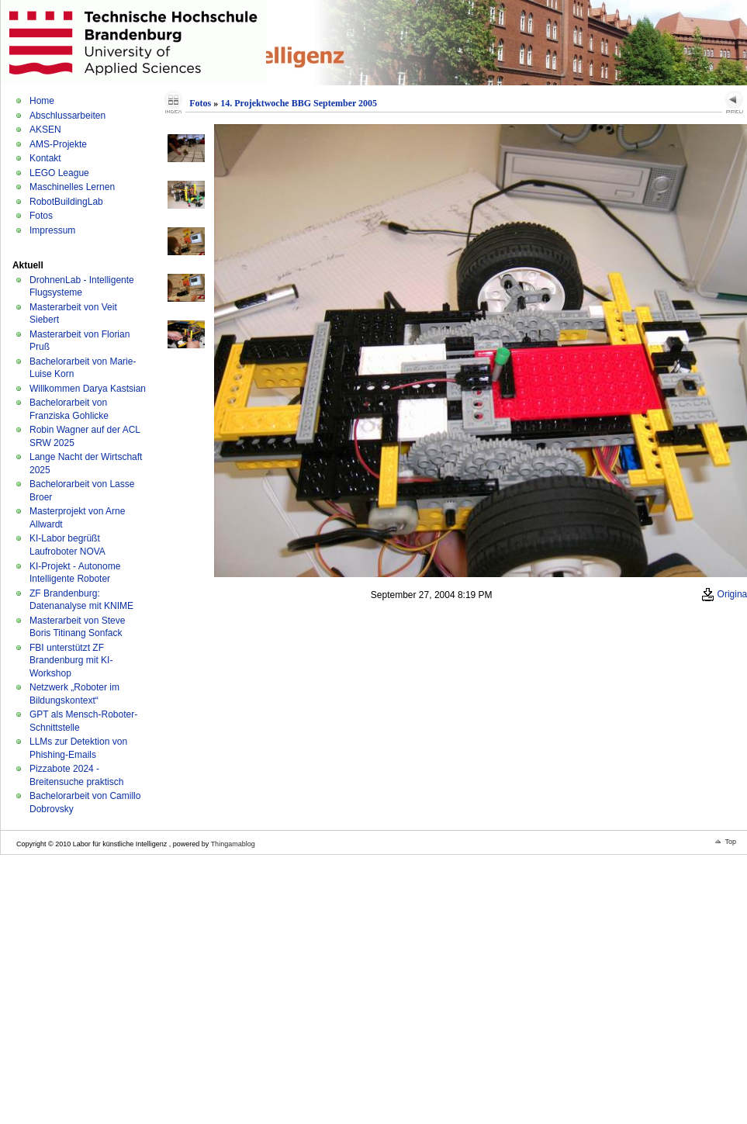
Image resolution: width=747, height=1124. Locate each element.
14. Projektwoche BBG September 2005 (298, 103)
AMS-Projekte (58, 144)
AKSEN (45, 129)
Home (41, 100)
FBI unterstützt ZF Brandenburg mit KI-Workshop (70, 660)
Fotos (41, 215)
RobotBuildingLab (66, 201)
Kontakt (45, 158)
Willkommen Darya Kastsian (87, 388)
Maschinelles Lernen (72, 187)
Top (730, 842)
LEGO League (59, 173)
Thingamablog (233, 844)
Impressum (52, 230)
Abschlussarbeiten (67, 115)
